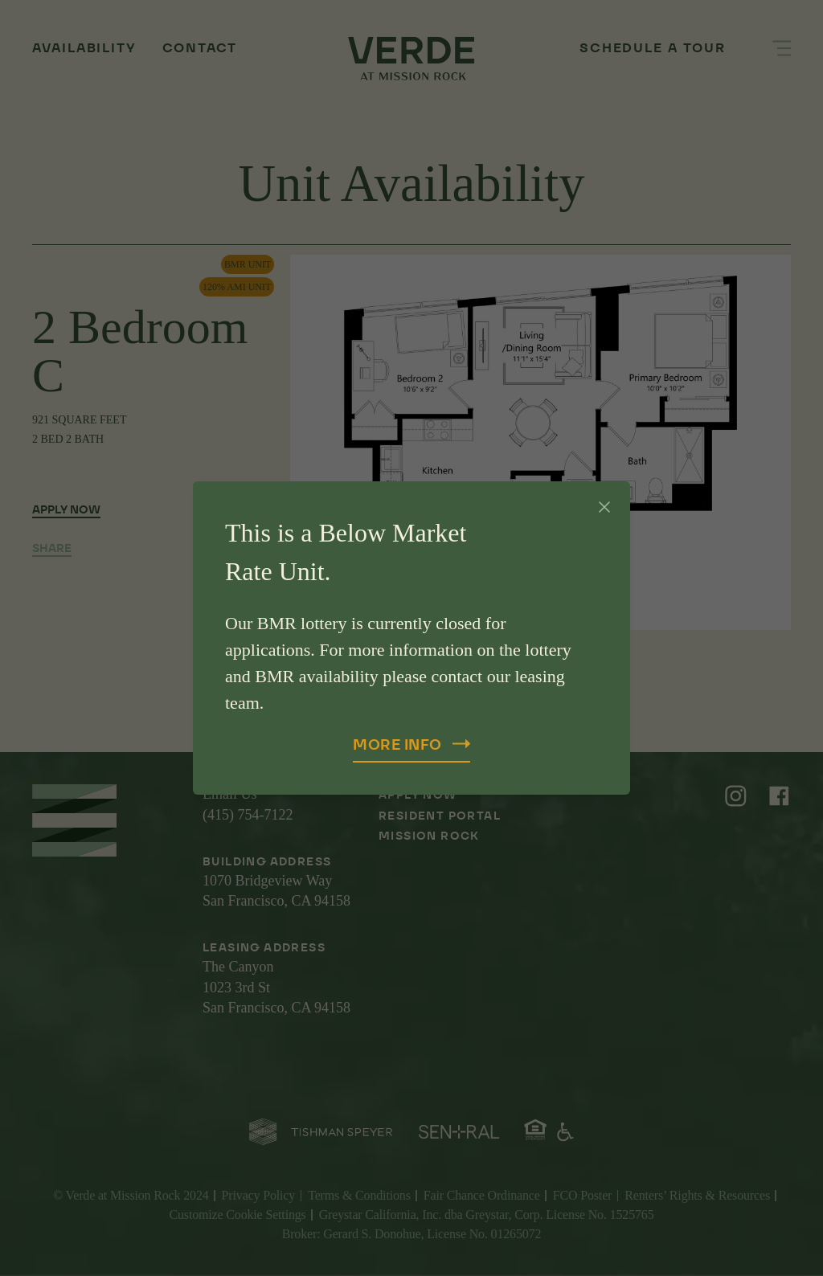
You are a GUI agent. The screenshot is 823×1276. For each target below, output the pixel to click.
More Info (411, 744)
